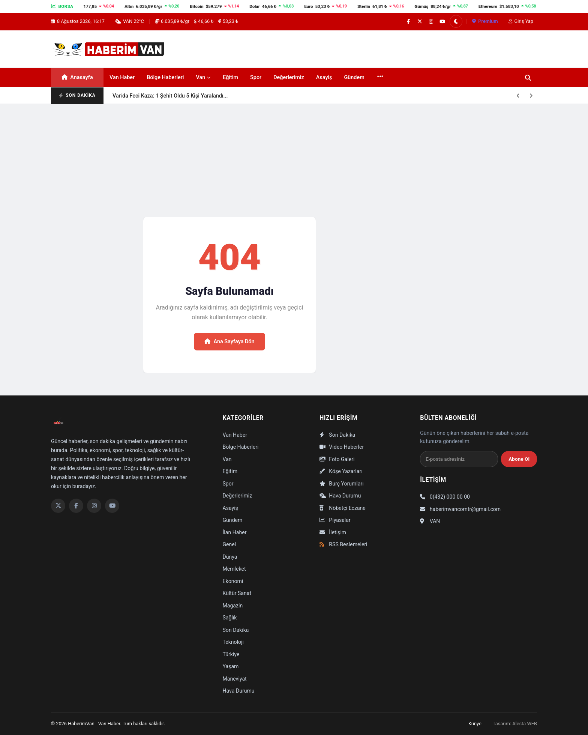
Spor (255, 77)
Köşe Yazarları (341, 471)
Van (203, 77)
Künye (475, 723)
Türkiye (231, 654)
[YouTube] (112, 506)
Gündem (354, 77)
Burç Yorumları (342, 484)
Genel (229, 544)
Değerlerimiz (288, 77)
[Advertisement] (294, 159)
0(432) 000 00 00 (445, 497)
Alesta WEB (524, 723)
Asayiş (324, 77)
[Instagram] (94, 506)
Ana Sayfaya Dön (229, 341)
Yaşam (231, 666)
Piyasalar (335, 520)
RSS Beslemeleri (344, 544)
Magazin (233, 606)
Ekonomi (233, 581)
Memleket (234, 569)
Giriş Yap (520, 21)
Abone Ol (519, 459)
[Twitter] (58, 506)
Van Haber (122, 77)
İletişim (333, 532)
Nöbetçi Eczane (343, 508)
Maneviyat (235, 679)
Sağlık (230, 618)
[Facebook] (76, 506)
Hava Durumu (239, 691)
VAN (430, 521)
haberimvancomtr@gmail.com (460, 509)
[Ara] (528, 77)
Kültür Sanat (237, 593)
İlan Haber (235, 532)
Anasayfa (77, 77)
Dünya (230, 557)
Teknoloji (233, 642)
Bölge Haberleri (165, 77)
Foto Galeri (337, 459)
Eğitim (230, 77)
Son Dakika (236, 630)
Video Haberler (342, 447)
